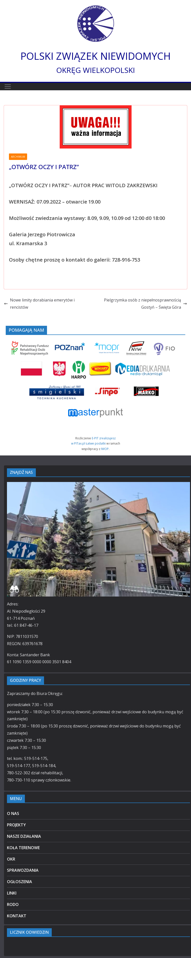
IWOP (105, 449)
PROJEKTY (16, 825)
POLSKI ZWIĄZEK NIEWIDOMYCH (95, 56)
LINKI (11, 893)
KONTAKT (16, 916)
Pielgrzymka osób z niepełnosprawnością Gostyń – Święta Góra (145, 303)
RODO (13, 904)
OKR (11, 859)
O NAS (13, 813)
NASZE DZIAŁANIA (24, 836)
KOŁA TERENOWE (23, 847)
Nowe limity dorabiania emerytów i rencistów (39, 303)
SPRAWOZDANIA (23, 870)
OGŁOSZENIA (19, 881)
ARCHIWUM (18, 156)
